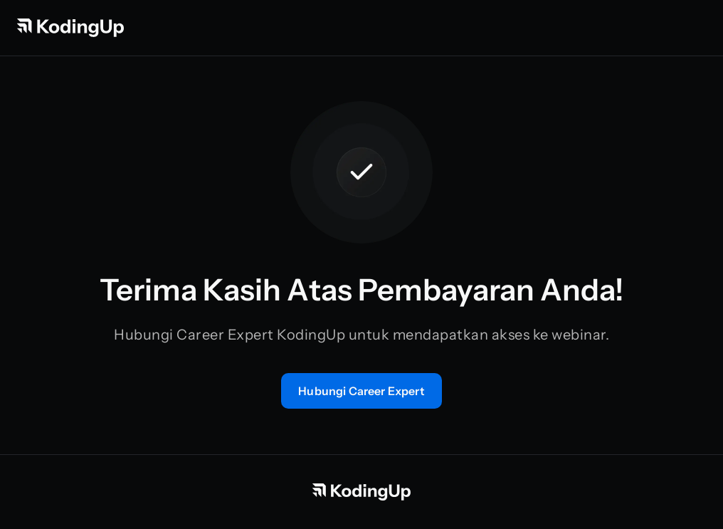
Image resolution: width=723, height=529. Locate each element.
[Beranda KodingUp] (70, 28)
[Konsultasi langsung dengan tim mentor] (361, 391)
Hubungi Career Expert (361, 391)
